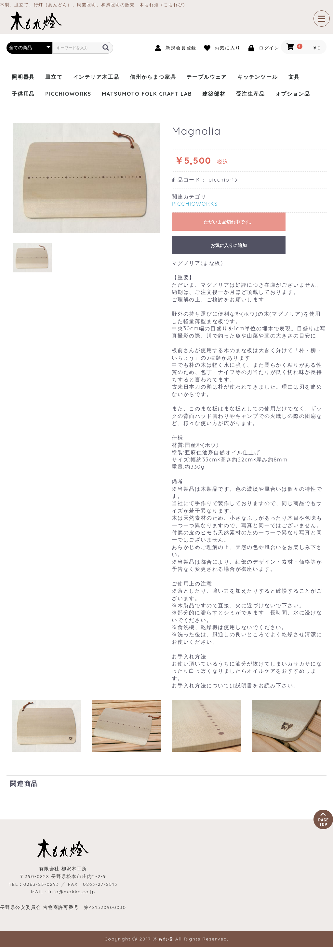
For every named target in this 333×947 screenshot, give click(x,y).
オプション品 (292, 93)
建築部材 (213, 93)
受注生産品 (250, 93)
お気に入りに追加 (228, 245)
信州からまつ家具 (153, 77)
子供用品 (23, 93)
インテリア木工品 (96, 77)
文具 (294, 77)
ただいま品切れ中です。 (229, 222)
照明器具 (23, 77)
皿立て (53, 77)
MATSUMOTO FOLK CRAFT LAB (147, 93)
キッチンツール (257, 77)
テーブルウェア (206, 77)
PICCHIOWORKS (68, 93)
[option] (86, 178)
